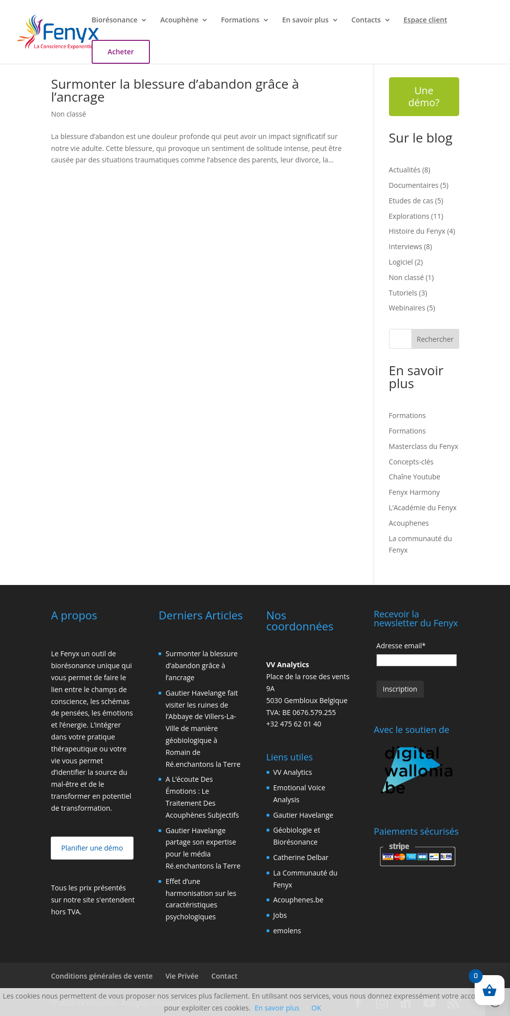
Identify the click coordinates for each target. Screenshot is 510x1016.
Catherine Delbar (301, 857)
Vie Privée (182, 976)
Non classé (68, 114)
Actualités (405, 169)
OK (316, 1008)
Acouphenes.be (298, 899)
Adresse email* (401, 645)
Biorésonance (114, 20)
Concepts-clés (411, 461)
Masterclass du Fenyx (423, 446)
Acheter (121, 51)
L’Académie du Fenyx (423, 507)
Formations (240, 20)
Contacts (366, 20)
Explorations (409, 216)
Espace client (425, 20)
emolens (287, 930)
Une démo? (424, 96)
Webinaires (407, 307)
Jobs (280, 915)
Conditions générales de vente (101, 976)
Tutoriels (403, 292)
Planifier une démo (92, 848)
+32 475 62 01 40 (294, 723)
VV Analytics (292, 772)
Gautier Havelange (303, 815)
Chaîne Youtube (415, 476)
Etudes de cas (411, 200)
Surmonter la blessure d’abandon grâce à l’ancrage (175, 90)
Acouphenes (409, 523)
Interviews (405, 246)
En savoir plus (305, 20)
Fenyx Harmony (414, 492)
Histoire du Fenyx (417, 231)
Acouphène (179, 20)
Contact (224, 976)
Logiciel (401, 262)
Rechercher (435, 339)
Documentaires (414, 185)
